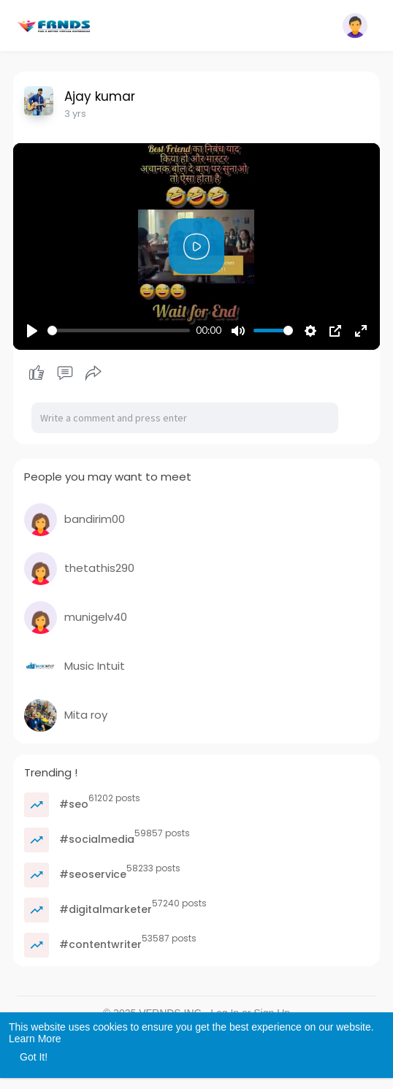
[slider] (118, 330)
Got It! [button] (33, 1057)
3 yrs (75, 114)
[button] (355, 25)
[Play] (32, 331)
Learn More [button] (35, 1038)
